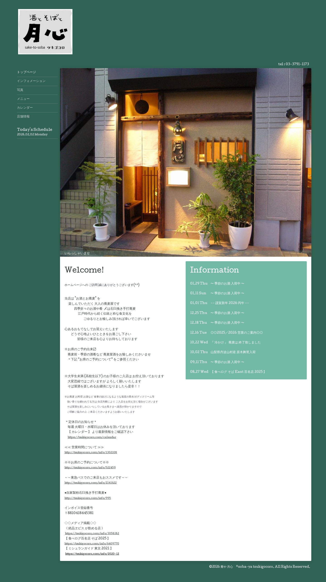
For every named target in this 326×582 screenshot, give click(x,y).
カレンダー (25, 108)
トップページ (26, 72)
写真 (20, 90)
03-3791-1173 (297, 64)
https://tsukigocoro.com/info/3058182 (92, 533)
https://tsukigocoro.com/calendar (92, 437)
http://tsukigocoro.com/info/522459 (90, 468)
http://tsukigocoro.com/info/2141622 (91, 483)
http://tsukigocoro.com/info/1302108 (91, 452)
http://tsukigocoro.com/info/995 (88, 498)
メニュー (23, 99)
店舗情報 (23, 117)
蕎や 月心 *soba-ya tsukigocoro (247, 567)
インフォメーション (31, 81)
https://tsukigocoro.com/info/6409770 (92, 544)
